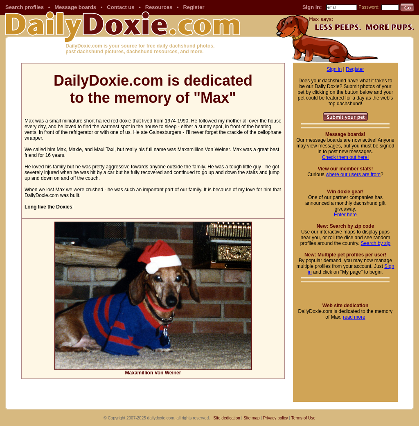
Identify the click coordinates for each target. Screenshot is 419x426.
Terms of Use (303, 418)
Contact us (120, 7)
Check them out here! (345, 157)
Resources (158, 7)
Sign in (334, 69)
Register (193, 7)
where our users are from (353, 174)
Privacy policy (275, 418)
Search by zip (376, 243)
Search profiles (24, 7)
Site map (251, 418)
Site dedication (226, 418)
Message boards (75, 7)
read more (354, 317)
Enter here (345, 215)
